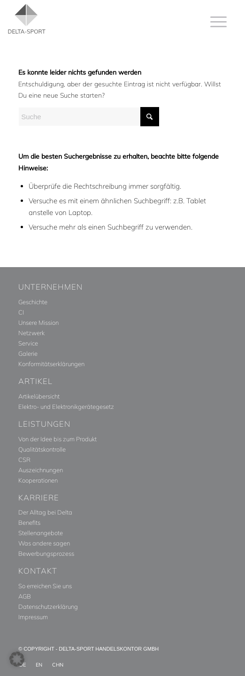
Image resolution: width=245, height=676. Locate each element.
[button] (17, 659)
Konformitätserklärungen (51, 364)
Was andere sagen (44, 543)
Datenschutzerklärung (48, 606)
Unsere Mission (38, 322)
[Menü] (214, 21)
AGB (24, 596)
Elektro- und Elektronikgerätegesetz (66, 406)
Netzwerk (31, 333)
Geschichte (32, 302)
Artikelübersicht (39, 396)
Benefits (29, 522)
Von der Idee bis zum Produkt (57, 439)
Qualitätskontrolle (42, 449)
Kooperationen (38, 480)
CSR (24, 459)
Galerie (28, 353)
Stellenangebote (40, 533)
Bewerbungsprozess (46, 553)
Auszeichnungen (40, 470)
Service (28, 343)
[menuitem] (214, 21)
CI (21, 312)
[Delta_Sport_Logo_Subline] (87, 19)
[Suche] (88, 116)
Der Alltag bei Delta (45, 512)
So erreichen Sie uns (45, 586)
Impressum (33, 617)
